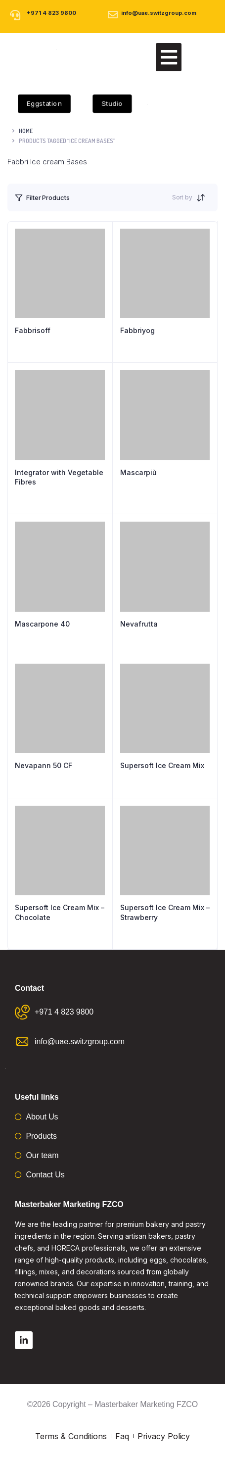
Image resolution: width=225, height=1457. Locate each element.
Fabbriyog (137, 330)
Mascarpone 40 (42, 624)
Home (26, 131)
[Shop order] (203, 197)
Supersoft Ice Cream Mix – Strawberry (165, 912)
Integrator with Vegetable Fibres (59, 477)
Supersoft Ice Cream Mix (162, 765)
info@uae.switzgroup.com (158, 12)
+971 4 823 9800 (51, 12)
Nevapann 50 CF (43, 765)
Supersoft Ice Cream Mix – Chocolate (59, 912)
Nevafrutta (139, 624)
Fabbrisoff (32, 330)
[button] (168, 57)
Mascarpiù (138, 472)
